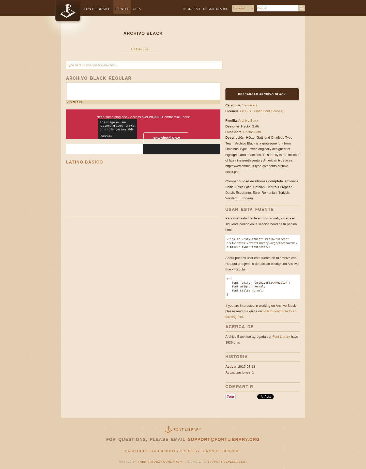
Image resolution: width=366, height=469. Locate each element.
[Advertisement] (257, 55)
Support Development (227, 461)
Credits (188, 451)
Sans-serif (249, 105)
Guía (137, 8)
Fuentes (122, 8)
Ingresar (192, 8)
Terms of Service (220, 451)
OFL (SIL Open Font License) (261, 111)
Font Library (281, 336)
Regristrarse (215, 8)
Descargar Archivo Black (262, 94)
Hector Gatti (250, 126)
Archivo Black (248, 120)
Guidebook (164, 451)
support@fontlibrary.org (224, 440)
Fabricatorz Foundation (160, 461)
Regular (139, 49)
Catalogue (136, 451)
